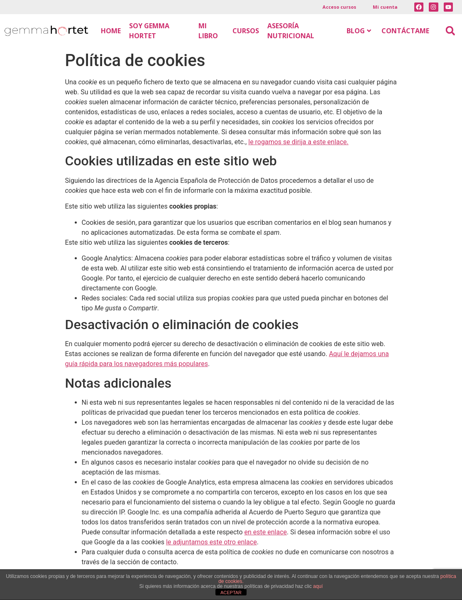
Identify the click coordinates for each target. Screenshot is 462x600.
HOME (111, 30)
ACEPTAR (231, 592)
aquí (318, 586)
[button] (450, 30)
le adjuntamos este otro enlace (211, 542)
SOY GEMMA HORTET (149, 30)
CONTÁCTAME (405, 30)
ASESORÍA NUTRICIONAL (290, 30)
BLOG (359, 30)
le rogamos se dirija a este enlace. (298, 142)
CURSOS (245, 30)
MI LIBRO (208, 30)
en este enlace (265, 532)
